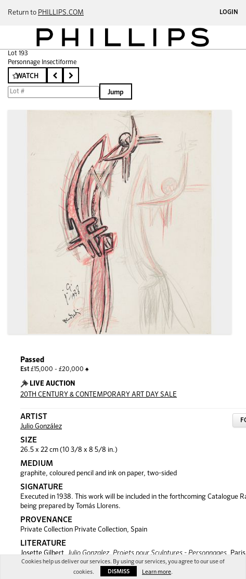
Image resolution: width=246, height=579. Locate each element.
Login (228, 12)
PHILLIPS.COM (61, 12)
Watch (27, 76)
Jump (116, 92)
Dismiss (119, 571)
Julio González (41, 426)
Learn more (156, 572)
